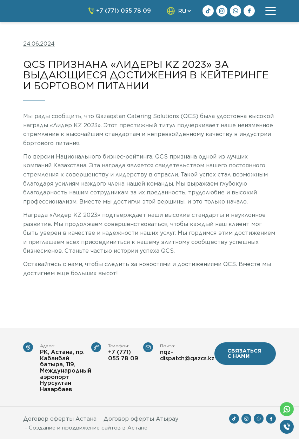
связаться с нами (244, 353)
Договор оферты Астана (60, 418)
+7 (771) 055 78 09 (123, 355)
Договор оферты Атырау (141, 418)
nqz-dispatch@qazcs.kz (187, 355)
